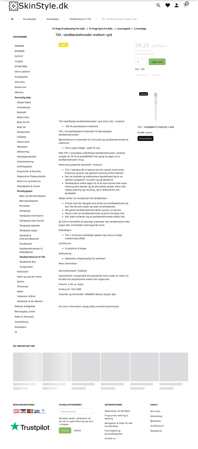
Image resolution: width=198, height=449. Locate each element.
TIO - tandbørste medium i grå (156, 127)
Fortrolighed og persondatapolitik (113, 432)
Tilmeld (65, 430)
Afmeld (77, 430)
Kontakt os (110, 438)
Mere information (68, 263)
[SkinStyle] (39, 5)
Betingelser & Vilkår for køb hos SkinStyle (118, 425)
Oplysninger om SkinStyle (117, 410)
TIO (142, 69)
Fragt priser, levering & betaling (116, 417)
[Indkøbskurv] (186, 5)
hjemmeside (112, 306)
